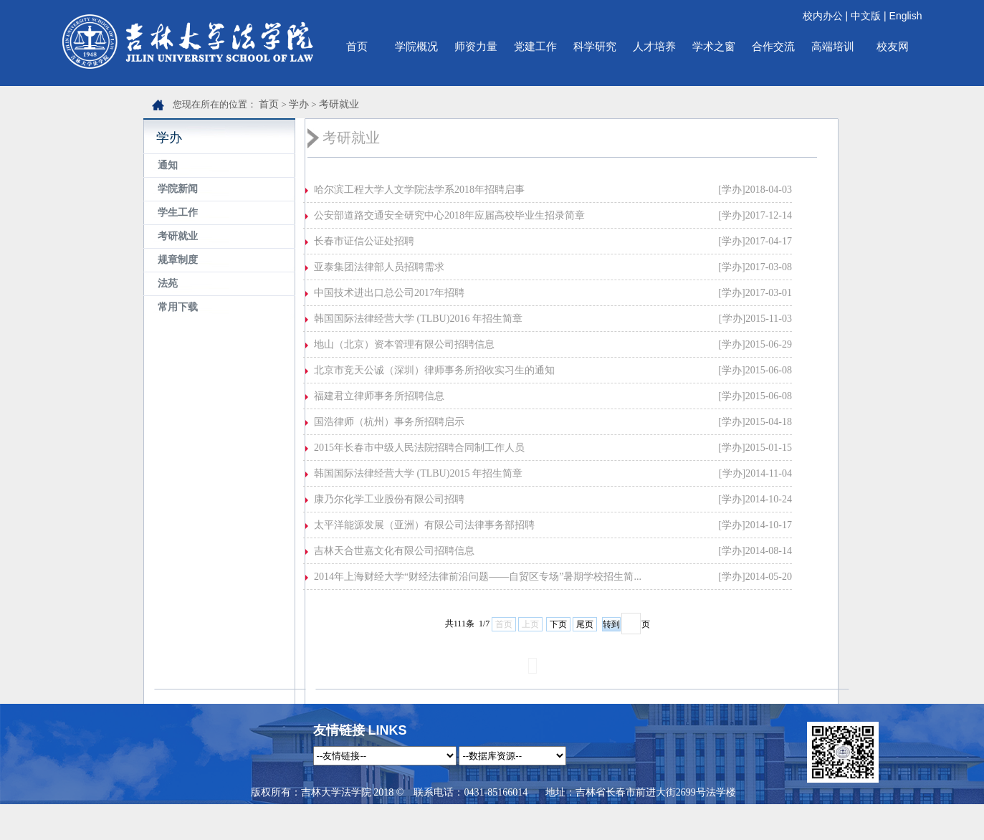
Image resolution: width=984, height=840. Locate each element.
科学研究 (594, 46)
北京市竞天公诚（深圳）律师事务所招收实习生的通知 (434, 370)
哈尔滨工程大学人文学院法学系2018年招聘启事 (419, 189)
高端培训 (832, 46)
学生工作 (178, 212)
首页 (357, 46)
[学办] (731, 189)
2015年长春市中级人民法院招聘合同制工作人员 (419, 447)
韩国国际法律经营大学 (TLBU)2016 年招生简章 (418, 318)
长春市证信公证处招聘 (364, 241)
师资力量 (475, 46)
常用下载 (178, 307)
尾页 (584, 624)
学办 (299, 104)
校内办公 (823, 16)
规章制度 (178, 259)
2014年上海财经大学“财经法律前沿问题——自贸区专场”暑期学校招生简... (477, 576)
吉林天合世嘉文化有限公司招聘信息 (394, 550)
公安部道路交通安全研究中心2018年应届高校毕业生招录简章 (449, 215)
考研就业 (339, 104)
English (905, 16)
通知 (168, 165)
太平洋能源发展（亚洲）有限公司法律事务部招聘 (424, 525)
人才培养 (654, 46)
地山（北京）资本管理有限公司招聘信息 (404, 344)
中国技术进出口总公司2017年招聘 (389, 292)
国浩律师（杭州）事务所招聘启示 (389, 421)
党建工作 (535, 46)
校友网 (892, 46)
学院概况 (416, 46)
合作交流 (773, 46)
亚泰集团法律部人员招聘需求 (379, 267)
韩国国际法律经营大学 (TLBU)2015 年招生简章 (418, 473)
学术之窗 (713, 46)
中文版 (866, 16)
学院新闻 (178, 188)
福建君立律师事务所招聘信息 (379, 396)
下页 (558, 624)
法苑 (168, 283)
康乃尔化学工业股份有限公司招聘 (389, 499)
